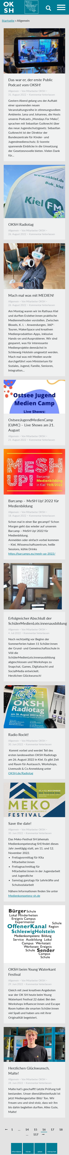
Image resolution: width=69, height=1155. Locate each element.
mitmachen (51, 1151)
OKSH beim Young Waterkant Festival (32, 971)
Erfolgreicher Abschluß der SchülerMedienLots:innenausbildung (37, 620)
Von (33, 91)
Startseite (8, 20)
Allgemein (13, 91)
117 (35, 1134)
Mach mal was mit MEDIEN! (31, 295)
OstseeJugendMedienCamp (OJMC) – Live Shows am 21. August (31, 425)
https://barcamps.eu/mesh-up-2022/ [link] (31, 553)
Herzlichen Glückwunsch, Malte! (28, 1070)
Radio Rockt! (18, 734)
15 (35, 1129)
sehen (40, 1151)
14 (27, 1129)
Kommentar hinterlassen (42, 94)
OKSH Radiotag (20, 224)
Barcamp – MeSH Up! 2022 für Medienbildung (33, 503)
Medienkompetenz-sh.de (24, 895)
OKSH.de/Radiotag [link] (20, 773)
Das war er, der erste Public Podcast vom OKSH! (30, 82)
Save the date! (19, 823)
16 (44, 1129)
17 (52, 1129)
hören (28, 1151)
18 (61, 1129)
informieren (16, 1151)
